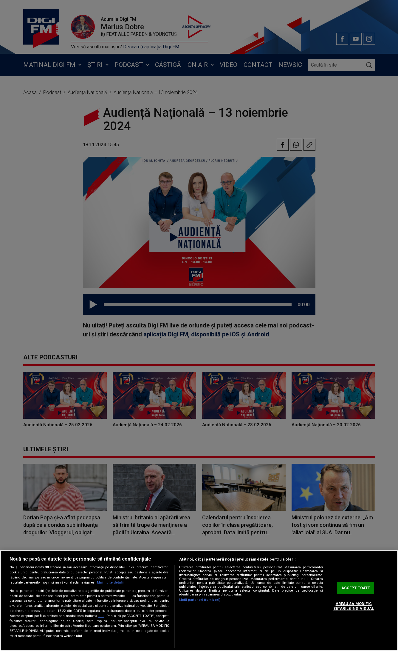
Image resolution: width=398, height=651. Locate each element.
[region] (199, 600)
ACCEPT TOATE (355, 588)
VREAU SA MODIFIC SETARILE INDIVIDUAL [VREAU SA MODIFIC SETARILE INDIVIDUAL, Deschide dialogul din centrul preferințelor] (353, 606)
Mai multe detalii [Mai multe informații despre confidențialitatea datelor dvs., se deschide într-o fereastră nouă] (110, 582)
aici (101, 616)
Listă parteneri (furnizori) (199, 600)
